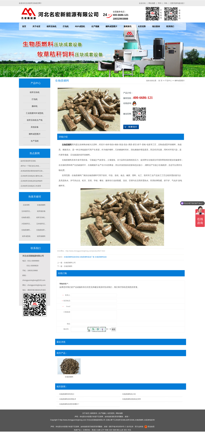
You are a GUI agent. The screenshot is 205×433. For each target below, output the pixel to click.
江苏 (110, 430)
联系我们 (170, 26)
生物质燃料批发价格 (71, 257)
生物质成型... (26, 217)
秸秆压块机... (41, 217)
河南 (106, 430)
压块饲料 (26, 205)
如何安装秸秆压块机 (28, 161)
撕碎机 (35, 106)
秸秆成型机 (26, 236)
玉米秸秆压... (26, 211)
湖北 (118, 430)
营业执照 (151, 427)
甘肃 (114, 430)
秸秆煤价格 (41, 211)
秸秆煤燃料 (41, 236)
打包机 (66, 26)
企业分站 (142, 3)
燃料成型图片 (111, 26)
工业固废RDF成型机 (34, 113)
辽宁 (102, 430)
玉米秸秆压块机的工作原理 (31, 186)
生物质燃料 (41, 205)
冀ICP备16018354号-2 (117, 427)
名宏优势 (142, 26)
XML (166, 3)
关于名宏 (36, 26)
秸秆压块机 (51, 26)
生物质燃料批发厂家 (86, 257)
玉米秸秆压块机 (120, 420)
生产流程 (35, 141)
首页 (24, 26)
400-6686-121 (143, 97)
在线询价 (131, 127)
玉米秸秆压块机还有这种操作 (31, 181)
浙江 (125, 430)
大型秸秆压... (26, 224)
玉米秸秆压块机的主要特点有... (32, 176)
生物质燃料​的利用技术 (67, 399)
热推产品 (77, 430)
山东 (121, 430)
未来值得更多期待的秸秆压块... (32, 171)
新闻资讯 (127, 26)
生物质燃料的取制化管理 (131, 399)
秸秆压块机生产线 (34, 120)
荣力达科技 (139, 427)
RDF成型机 (80, 26)
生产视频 (95, 26)
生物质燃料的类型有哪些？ (69, 404)
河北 (129, 430)
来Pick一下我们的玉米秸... (30, 166)
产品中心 (168, 81)
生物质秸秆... (41, 230)
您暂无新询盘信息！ (177, 3)
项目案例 (156, 26)
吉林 (99, 430)
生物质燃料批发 (101, 257)
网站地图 (151, 3)
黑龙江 (94, 430)
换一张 (108, 329)
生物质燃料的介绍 (129, 394)
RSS (159, 3)
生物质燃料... (26, 230)
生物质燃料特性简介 (66, 394)
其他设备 (35, 127)
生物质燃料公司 (70, 263)
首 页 (160, 81)
